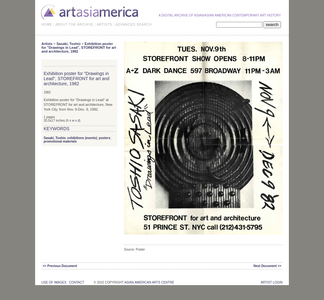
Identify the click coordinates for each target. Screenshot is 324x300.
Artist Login (272, 282)
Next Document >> (267, 266)
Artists (47, 44)
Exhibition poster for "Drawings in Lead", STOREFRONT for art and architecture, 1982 (78, 47)
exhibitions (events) (82, 138)
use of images (53, 282)
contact (76, 282)
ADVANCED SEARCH (133, 24)
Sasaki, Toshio (68, 44)
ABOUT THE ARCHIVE (74, 24)
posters (104, 138)
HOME (46, 24)
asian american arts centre (149, 282)
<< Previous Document (60, 266)
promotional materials (60, 141)
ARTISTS (104, 24)
